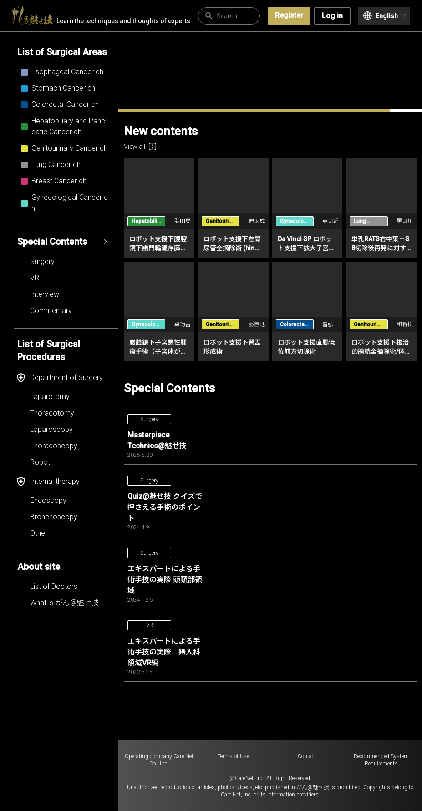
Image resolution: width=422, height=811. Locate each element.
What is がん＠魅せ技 (64, 602)
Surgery (42, 261)
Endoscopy (48, 500)
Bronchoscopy (53, 516)
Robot (40, 462)
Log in (332, 15)
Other (38, 533)
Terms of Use (233, 756)
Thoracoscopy (53, 445)
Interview (44, 294)
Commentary (51, 310)
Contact (307, 756)
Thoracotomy (52, 413)
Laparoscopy (51, 429)
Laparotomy (50, 396)
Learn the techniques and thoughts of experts (101, 15)
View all (140, 146)
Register (289, 15)
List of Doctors (53, 586)
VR (34, 278)
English (384, 15)
